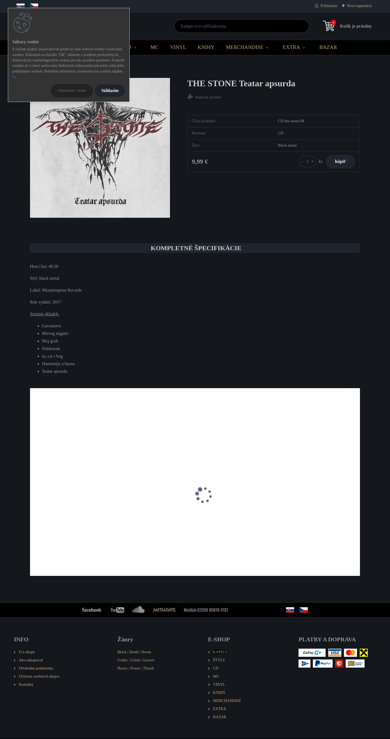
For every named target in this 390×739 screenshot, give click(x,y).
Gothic (122, 661)
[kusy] (304, 162)
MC (154, 47)
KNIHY (206, 47)
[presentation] (34, 503)
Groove (148, 661)
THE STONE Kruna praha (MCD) (62, 527)
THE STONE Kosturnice (138, 527)
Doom (146, 653)
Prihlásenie (328, 6)
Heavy (122, 669)
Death (134, 653)
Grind (135, 661)
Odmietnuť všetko (72, 90)
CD (127, 47)
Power (135, 669)
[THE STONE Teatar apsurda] (100, 148)
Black (122, 653)
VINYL (178, 47)
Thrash (148, 669)
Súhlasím (110, 90)
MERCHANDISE (245, 47)
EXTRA (291, 47)
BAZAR (328, 47)
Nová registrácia (359, 6)
